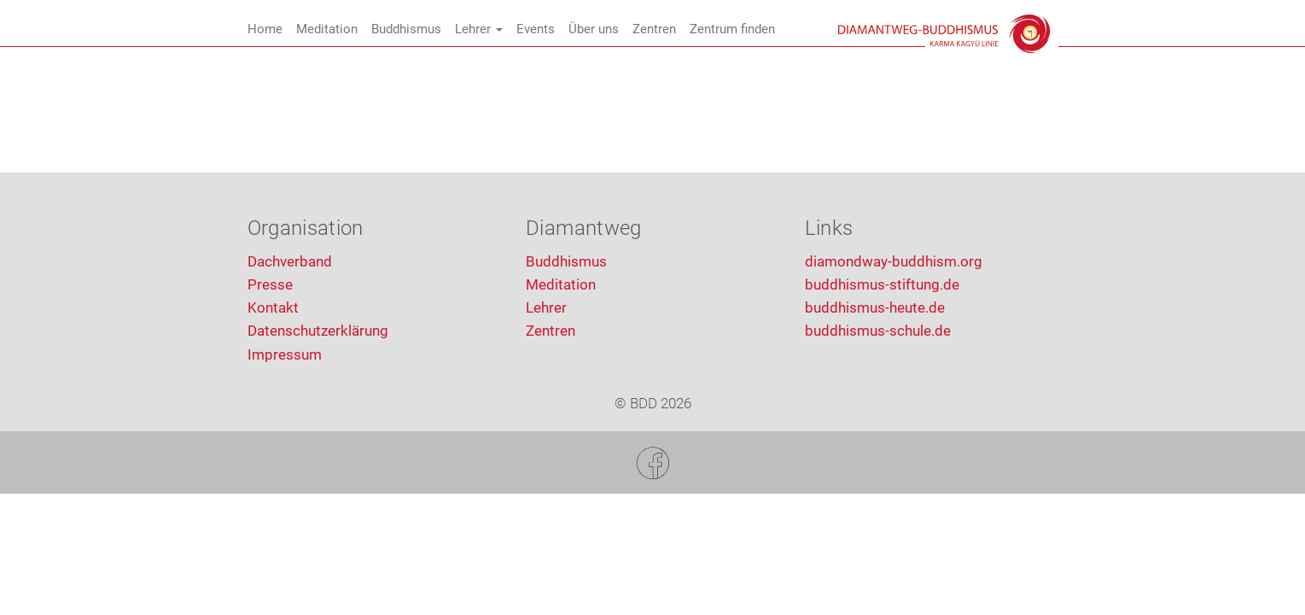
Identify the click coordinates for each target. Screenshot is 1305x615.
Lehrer (479, 29)
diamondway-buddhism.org (893, 261)
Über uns (593, 29)
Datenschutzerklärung (318, 330)
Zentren (654, 29)
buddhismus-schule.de (878, 330)
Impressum (285, 354)
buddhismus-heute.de (875, 307)
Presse (270, 284)
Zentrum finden (743, 29)
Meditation (327, 29)
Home (265, 29)
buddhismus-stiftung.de (882, 284)
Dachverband (290, 261)
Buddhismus (406, 29)
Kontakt (273, 307)
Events (535, 29)
